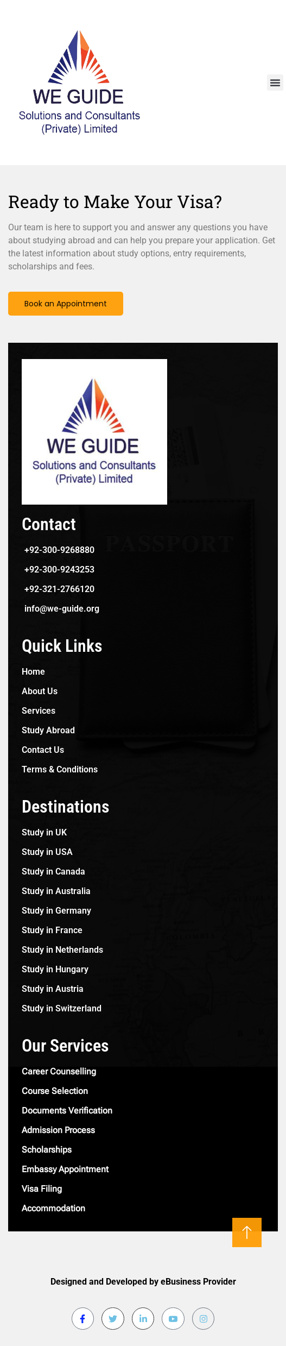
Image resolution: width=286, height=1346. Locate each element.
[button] (275, 82)
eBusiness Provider (198, 1281)
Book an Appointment (65, 303)
